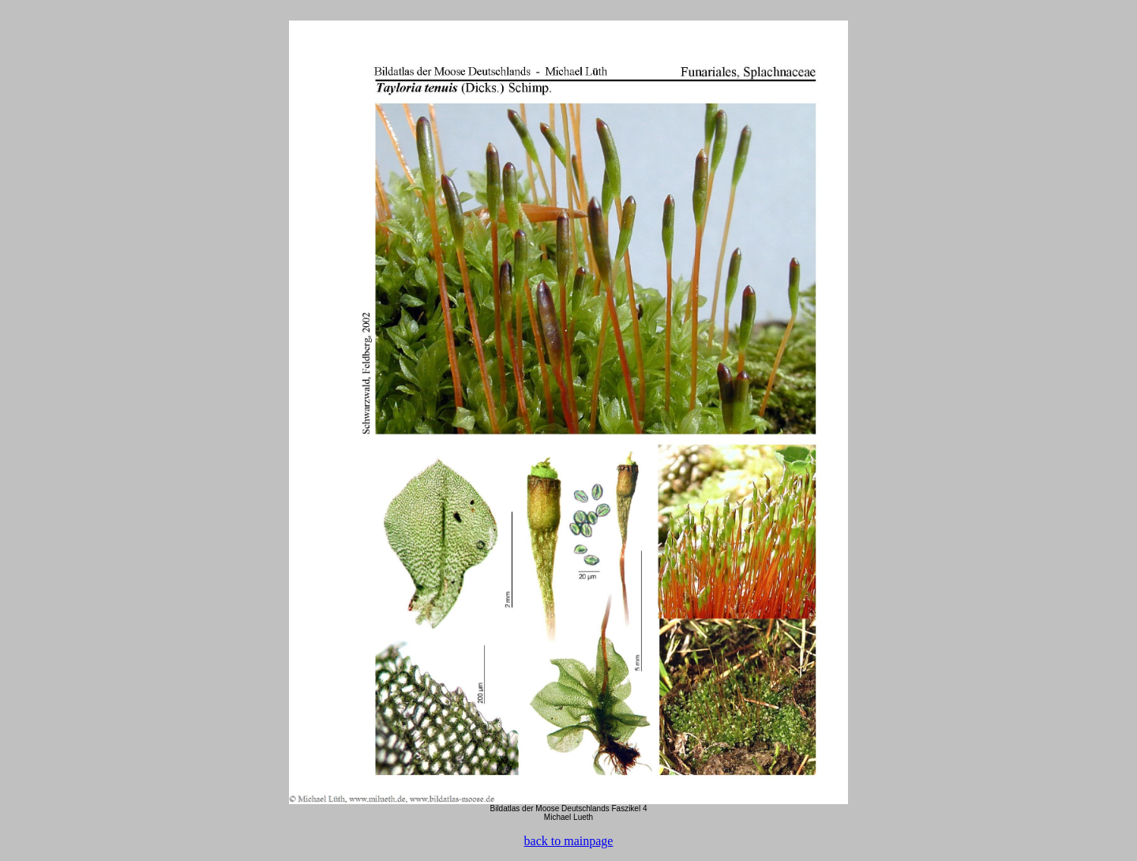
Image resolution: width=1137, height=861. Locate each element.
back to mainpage (569, 841)
